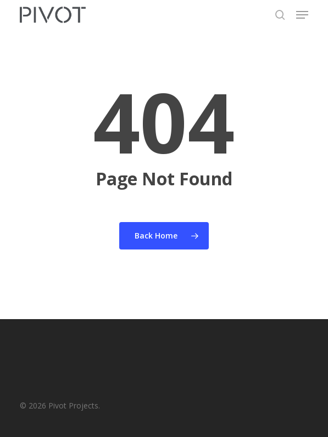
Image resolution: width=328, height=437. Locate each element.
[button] (302, 14)
